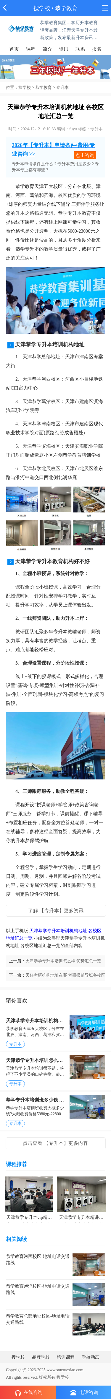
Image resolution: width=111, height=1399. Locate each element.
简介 (47, 49)
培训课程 (66, 1357)
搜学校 (41, 8)
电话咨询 (84, 1392)
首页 (14, 49)
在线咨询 (29, 1393)
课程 (31, 49)
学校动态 (90, 1357)
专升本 (62, 87)
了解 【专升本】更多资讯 (55, 910)
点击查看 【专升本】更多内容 (55, 1143)
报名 (97, 49)
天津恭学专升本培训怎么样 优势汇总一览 (63, 961)
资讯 (63, 49)
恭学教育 (43, 87)
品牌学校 (41, 1357)
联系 (80, 49)
